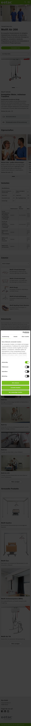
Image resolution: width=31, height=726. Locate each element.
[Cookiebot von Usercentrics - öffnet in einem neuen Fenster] (22, 332)
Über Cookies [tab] (25, 336)
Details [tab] (15, 336)
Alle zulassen (15, 382)
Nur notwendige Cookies (15, 392)
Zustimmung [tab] (5, 336)
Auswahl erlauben (15, 387)
